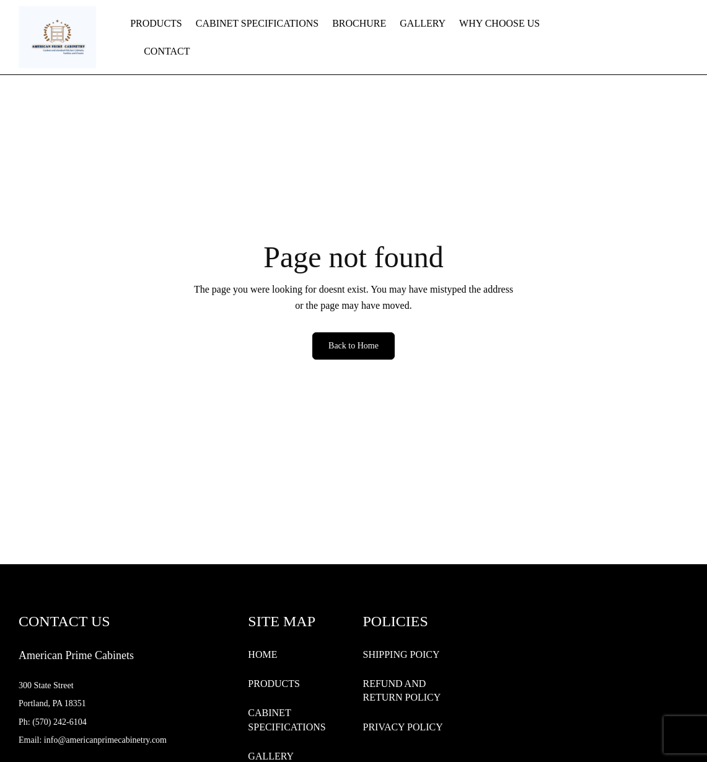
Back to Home (353, 345)
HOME (262, 654)
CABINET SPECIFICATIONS (257, 23)
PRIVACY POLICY (402, 727)
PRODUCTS (156, 23)
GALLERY (423, 23)
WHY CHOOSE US (499, 23)
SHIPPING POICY (400, 654)
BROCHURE (359, 23)
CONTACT (167, 51)
